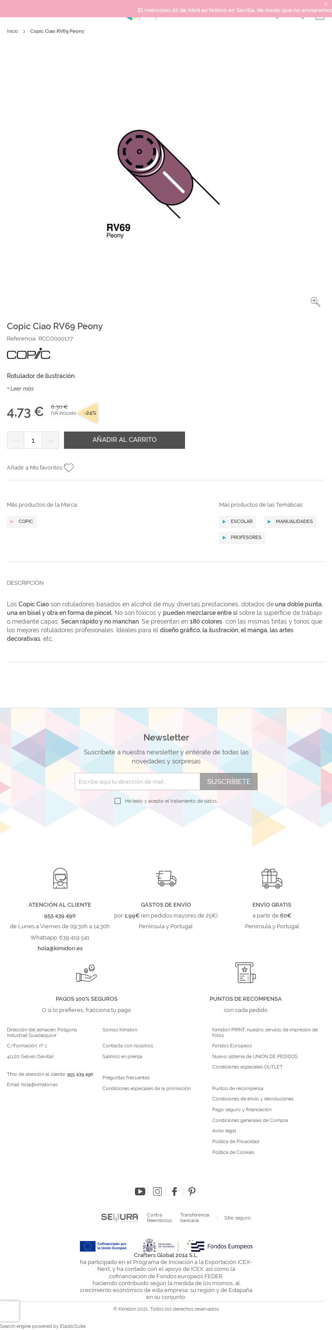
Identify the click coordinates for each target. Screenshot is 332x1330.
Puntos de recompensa (237, 1088)
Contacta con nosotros (127, 1046)
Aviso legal (224, 1131)
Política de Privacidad (235, 1141)
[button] (315, 302)
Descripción (25, 583)
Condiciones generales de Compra (250, 1120)
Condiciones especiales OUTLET (247, 1067)
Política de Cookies (233, 1152)
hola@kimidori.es (39, 1084)
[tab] (166, 589)
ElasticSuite (73, 1326)
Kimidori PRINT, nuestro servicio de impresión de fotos (265, 1032)
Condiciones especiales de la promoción (147, 1088)
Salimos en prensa (122, 1056)
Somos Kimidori (119, 1030)
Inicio (12, 31)
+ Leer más (20, 388)
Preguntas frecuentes (126, 1078)
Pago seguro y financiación (241, 1110)
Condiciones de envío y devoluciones (253, 1099)
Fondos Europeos (232, 1046)
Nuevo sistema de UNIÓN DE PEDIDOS (255, 1056)
